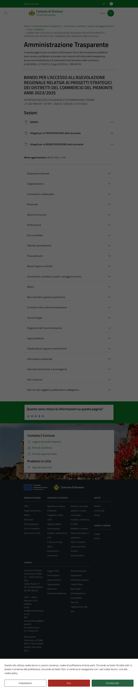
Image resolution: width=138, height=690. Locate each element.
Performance (34, 225)
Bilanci (30, 287)
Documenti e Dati (32, 533)
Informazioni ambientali (39, 359)
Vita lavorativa (77, 555)
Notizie (97, 506)
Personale (32, 204)
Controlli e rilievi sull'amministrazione (47, 307)
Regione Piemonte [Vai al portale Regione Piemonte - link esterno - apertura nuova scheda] (31, 3)
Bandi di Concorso (36, 215)
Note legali (76, 588)
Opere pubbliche (35, 338)
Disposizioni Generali (38, 173)
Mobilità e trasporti (79, 528)
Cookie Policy (77, 584)
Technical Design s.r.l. (43, 682)
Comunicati (99, 510)
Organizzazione (35, 184)
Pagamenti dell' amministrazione (44, 328)
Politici (27, 515)
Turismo (74, 551)
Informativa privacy (80, 579)
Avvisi (97, 515)
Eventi (97, 538)
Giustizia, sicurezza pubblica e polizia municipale (79, 510)
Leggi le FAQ (53, 571)
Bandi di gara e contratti (39, 266)
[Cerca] (110, 13)
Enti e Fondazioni (32, 528)
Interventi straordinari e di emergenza (47, 369)
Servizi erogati (34, 318)
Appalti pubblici (54, 524)
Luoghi (97, 534)
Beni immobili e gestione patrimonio (46, 297)
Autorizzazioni (53, 528)
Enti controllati (35, 235)
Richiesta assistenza (56, 593)
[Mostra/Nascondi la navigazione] (5, 13)
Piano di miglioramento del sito (79, 607)
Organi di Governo (32, 510)
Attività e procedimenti (39, 245)
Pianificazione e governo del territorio (47, 348)
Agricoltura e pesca (56, 506)
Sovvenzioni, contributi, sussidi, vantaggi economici (54, 276)
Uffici (26, 506)
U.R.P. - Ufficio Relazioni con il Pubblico (31, 601)
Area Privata (29, 664)
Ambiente (51, 510)
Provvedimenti (35, 256)
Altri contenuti (34, 379)
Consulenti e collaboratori (40, 194)
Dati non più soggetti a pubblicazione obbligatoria (53, 390)
